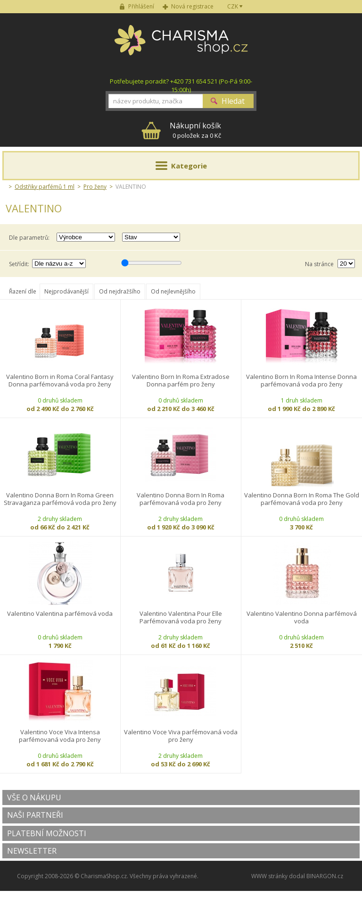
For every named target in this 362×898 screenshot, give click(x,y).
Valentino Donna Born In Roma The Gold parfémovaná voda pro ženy (301, 499)
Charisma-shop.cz (181, 45)
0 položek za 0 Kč (195, 130)
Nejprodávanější (66, 291)
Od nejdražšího (119, 291)
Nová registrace (192, 6)
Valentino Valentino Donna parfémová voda (302, 617)
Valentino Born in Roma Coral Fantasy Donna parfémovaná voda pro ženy (60, 380)
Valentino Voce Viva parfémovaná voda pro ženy (181, 736)
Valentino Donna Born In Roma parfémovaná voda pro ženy (180, 499)
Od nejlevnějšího (173, 291)
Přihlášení (141, 6)
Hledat (233, 101)
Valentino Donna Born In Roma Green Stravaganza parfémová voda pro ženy (60, 499)
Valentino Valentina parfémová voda (60, 614)
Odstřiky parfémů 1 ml (44, 187)
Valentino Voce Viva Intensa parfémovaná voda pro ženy (60, 736)
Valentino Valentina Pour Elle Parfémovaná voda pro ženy (181, 617)
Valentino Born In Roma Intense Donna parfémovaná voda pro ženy (301, 380)
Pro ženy (95, 187)
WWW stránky (269, 876)
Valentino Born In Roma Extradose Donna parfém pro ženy (181, 380)
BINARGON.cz (324, 876)
